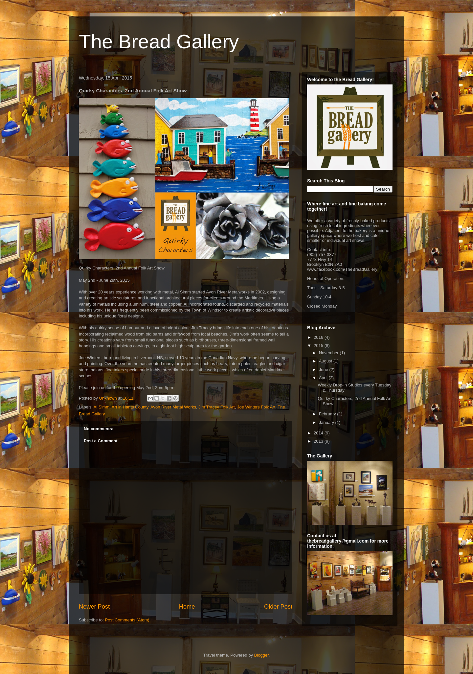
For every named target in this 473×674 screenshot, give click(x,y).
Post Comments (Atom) (127, 619)
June (324, 369)
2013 (319, 441)
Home (187, 606)
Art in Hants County (130, 407)
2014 (319, 432)
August (326, 361)
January (327, 422)
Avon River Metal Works (173, 407)
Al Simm (101, 407)
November (329, 352)
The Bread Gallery (159, 42)
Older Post (278, 606)
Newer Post (94, 606)
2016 (319, 337)
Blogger (261, 655)
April (324, 377)
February (328, 413)
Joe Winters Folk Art (256, 407)
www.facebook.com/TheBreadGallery (342, 269)
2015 (319, 345)
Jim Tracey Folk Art (216, 407)
